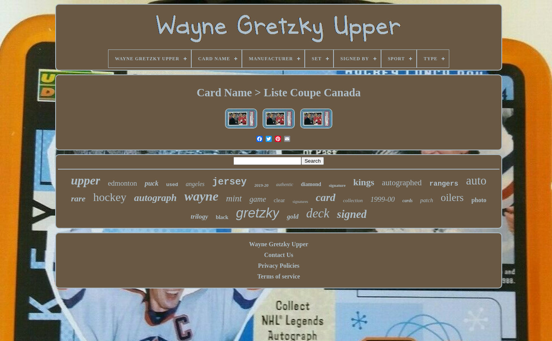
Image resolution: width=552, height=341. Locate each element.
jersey (229, 182)
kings (364, 182)
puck (151, 183)
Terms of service (278, 276)
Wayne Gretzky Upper (278, 244)
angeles (195, 184)
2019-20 (262, 185)
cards (407, 200)
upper (85, 180)
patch (426, 200)
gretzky (257, 212)
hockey (110, 197)
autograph (155, 197)
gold (292, 216)
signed (351, 214)
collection (353, 200)
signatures (300, 201)
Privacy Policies (278, 265)
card (325, 197)
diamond (311, 184)
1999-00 (382, 199)
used (172, 185)
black (222, 217)
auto (476, 180)
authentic (284, 184)
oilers (452, 197)
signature (337, 185)
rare (78, 198)
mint (234, 198)
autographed (402, 182)
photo (479, 200)
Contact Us (278, 255)
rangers (443, 184)
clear (279, 200)
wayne (201, 196)
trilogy (199, 216)
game (258, 199)
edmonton (122, 183)
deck (317, 213)
